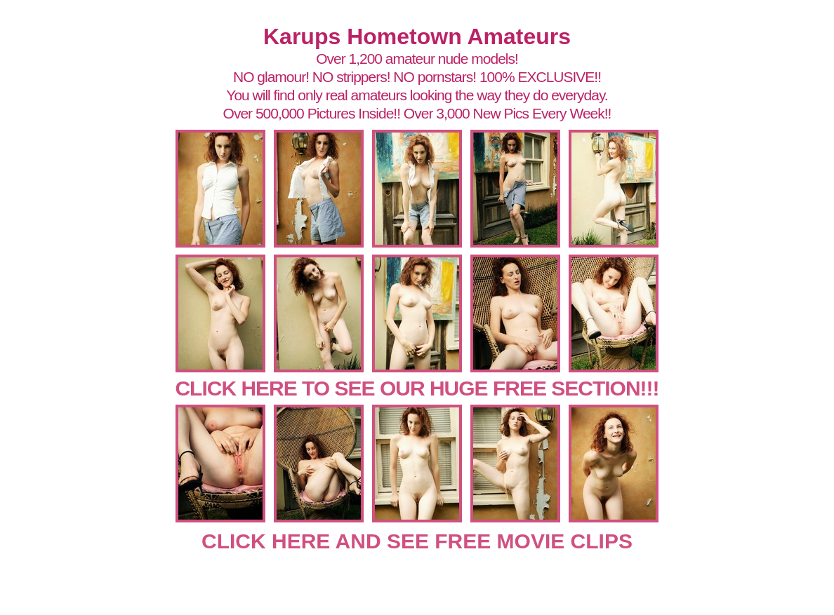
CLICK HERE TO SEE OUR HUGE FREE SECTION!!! (416, 388)
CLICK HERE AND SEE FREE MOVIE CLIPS (417, 541)
